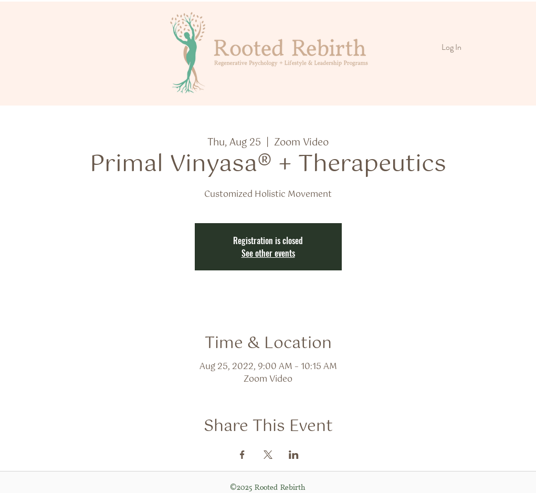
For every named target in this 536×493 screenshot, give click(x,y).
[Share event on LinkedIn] (294, 454)
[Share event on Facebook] (242, 454)
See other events (268, 253)
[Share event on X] (268, 454)
